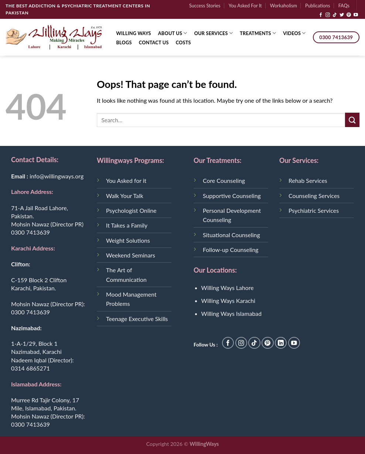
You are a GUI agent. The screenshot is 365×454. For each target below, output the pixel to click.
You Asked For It (245, 5)
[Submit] (352, 120)
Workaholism (283, 5)
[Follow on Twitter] (342, 15)
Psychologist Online (131, 210)
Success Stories (205, 5)
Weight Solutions (128, 240)
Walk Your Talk (124, 195)
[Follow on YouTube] (356, 15)
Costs (183, 42)
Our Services (213, 33)
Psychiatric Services (314, 210)
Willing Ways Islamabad (231, 313)
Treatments (258, 33)
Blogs (124, 42)
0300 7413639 (30, 232)
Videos (294, 33)
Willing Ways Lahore (227, 287)
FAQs (343, 5)
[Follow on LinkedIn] (281, 343)
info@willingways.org (56, 176)
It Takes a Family (126, 225)
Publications (317, 5)
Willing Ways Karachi (228, 300)
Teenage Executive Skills (137, 318)
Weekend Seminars (130, 255)
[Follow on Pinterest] (349, 15)
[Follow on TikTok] (334, 15)
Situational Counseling (231, 234)
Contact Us (154, 42)
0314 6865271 (30, 368)
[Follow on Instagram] (327, 15)
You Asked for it (126, 180)
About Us (172, 33)
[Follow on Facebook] (320, 15)
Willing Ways (133, 33)
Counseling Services (314, 195)
